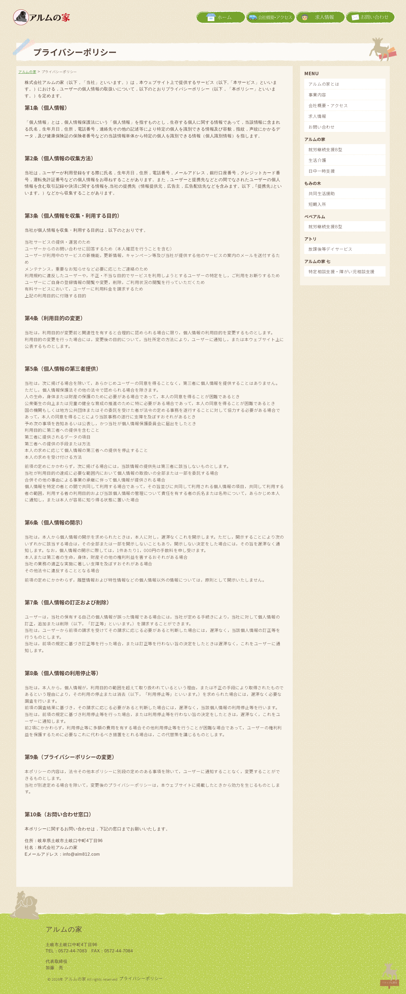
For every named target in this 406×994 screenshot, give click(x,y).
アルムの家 (75, 979)
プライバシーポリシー (141, 978)
